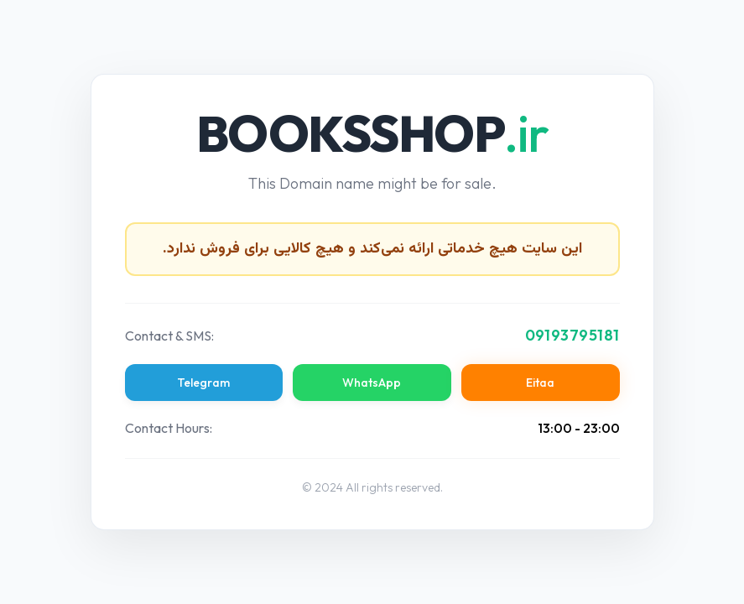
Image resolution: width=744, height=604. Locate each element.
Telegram (203, 382)
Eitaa (540, 382)
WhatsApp (371, 382)
